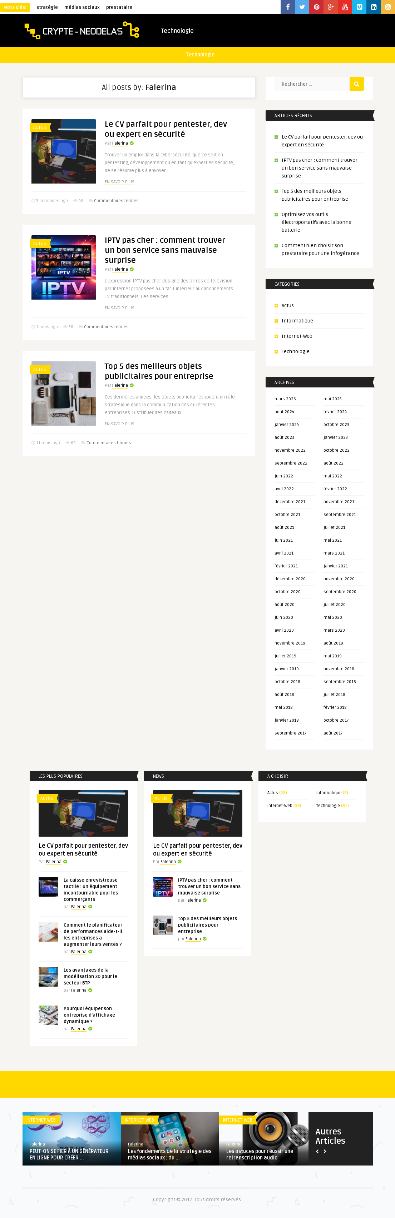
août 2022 (334, 463)
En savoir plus (119, 182)
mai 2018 (284, 707)
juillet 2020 (335, 604)
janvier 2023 (336, 437)
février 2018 (335, 707)
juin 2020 (284, 617)
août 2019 (333, 643)
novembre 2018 (339, 669)
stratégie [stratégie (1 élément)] (47, 7)
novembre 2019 (290, 643)
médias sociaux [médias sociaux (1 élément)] (82, 7)
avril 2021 (284, 553)
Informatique (297, 321)
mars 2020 (334, 630)
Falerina (120, 143)
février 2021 (286, 566)
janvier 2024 (287, 424)
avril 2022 (284, 489)
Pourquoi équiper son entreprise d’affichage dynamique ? (89, 1015)
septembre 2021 (340, 514)
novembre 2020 (339, 579)
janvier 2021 (336, 566)
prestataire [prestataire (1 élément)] (119, 7)
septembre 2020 (340, 592)
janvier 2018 (287, 720)
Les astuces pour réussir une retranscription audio (259, 1154)
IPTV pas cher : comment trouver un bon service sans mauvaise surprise (165, 250)
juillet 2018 (334, 694)
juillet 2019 (285, 656)
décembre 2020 (290, 579)
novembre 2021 (339, 502)
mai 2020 (333, 617)
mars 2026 (285, 399)
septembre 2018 (340, 682)
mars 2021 (334, 553)
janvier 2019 (287, 669)
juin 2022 (284, 476)
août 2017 (333, 733)
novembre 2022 (290, 450)
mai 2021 (333, 540)
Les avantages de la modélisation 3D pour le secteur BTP (90, 976)
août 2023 (284, 437)
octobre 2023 (336, 424)
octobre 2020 (288, 592)
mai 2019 (333, 656)
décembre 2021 (290, 502)
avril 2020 (284, 630)
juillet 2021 (334, 527)
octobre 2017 (336, 720)
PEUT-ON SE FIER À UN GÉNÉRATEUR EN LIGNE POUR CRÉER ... (69, 1154)
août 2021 (284, 527)
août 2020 (285, 604)
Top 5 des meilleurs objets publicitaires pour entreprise (207, 925)
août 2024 (284, 412)
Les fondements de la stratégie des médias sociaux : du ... (169, 1154)
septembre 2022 (291, 463)
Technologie (177, 31)
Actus (39, 127)
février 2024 (335, 412)
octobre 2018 (287, 682)
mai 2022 (333, 476)
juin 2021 (284, 540)
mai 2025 (333, 399)
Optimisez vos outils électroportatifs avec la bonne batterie (316, 222)
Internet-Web (297, 336)
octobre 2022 (337, 450)
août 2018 (284, 694)
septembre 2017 (291, 733)
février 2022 (335, 489)
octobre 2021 (287, 514)
